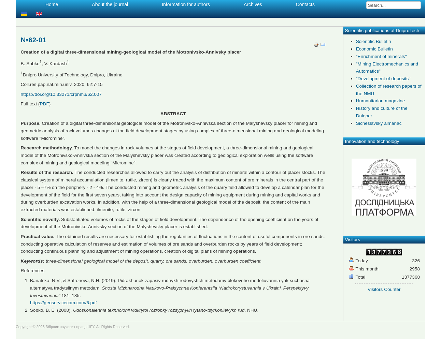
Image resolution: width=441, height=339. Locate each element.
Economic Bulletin (374, 48)
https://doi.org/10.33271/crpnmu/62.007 (61, 94)
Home (51, 4)
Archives (253, 4)
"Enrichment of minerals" (381, 56)
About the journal (110, 4)
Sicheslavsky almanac (379, 123)
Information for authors (186, 4)
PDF (44, 103)
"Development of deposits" (383, 78)
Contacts (305, 4)
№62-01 (33, 40)
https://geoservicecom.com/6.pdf (63, 302)
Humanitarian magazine (380, 100)
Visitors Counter (384, 289)
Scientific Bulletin (373, 41)
